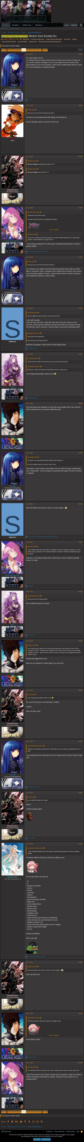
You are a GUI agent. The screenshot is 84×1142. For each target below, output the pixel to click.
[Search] (81, 25)
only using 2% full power (9, 41)
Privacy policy (70, 1131)
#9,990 (80, 504)
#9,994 (80, 690)
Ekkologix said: (33, 312)
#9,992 (80, 591)
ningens (74, 39)
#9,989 (80, 453)
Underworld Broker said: (35, 746)
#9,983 (80, 156)
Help (77, 1131)
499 (19, 50)
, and (44, 536)
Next (44, 50)
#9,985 (80, 257)
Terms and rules (59, 1131)
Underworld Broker (13, 241)
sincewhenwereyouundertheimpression (49, 41)
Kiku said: (31, 694)
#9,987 (80, 354)
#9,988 (80, 403)
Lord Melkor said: (33, 358)
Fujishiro (5, 39)
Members (38, 25)
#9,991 (80, 542)
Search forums (14, 28)
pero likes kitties (22, 41)
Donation (15, 25)
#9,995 (80, 741)
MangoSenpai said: (34, 333)
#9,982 (80, 105)
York (13, 387)
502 (32, 50)
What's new (27, 25)
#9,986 (80, 308)
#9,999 (80, 1013)
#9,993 (80, 641)
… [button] (11, 50)
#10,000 (79, 1063)
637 (39, 50)
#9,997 (80, 844)
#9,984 (80, 208)
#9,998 (80, 962)
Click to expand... (54, 230)
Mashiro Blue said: (34, 212)
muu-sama (67, 39)
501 (28, 50)
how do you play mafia (37, 39)
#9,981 (80, 54)
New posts (4, 28)
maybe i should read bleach (54, 39)
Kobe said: (31, 110)
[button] (20, 25)
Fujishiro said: (32, 161)
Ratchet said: (32, 234)
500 (24, 50)
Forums (6, 25)
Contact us (49, 1131)
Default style (6, 1131)
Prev (4, 50)
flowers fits (26, 39)
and (38, 251)
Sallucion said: (32, 966)
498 (15, 50)
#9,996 (80, 792)
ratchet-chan (32, 41)
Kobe (13, 437)
